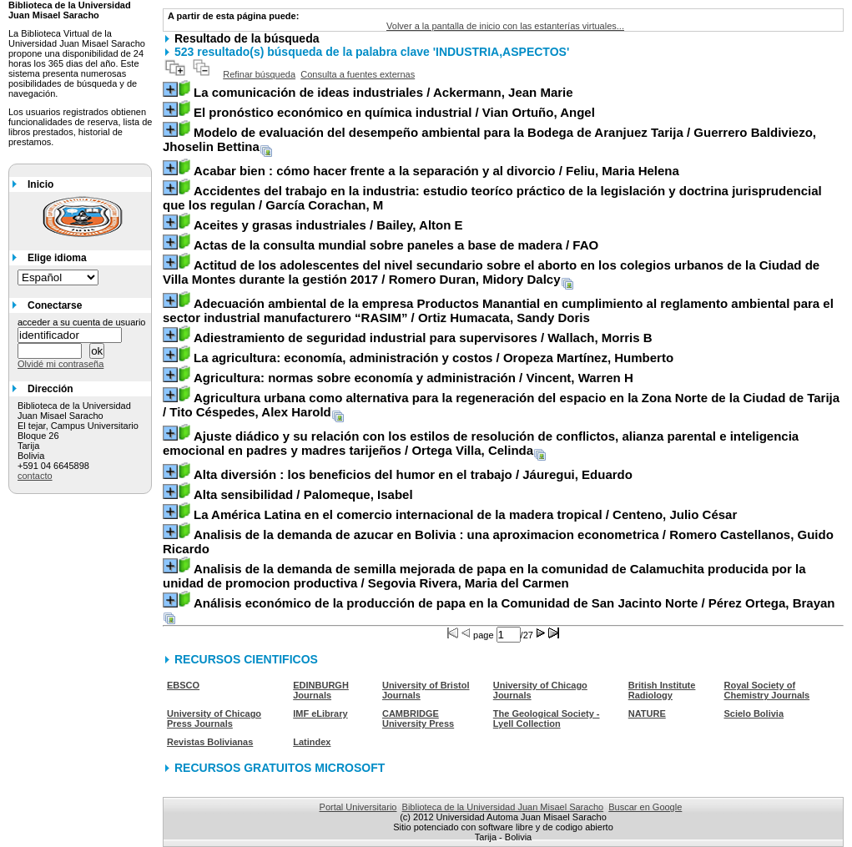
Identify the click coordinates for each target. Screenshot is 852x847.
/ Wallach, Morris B (423, 337)
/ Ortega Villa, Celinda (481, 443)
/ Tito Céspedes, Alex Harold (501, 405)
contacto (35, 476)
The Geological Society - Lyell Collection (546, 718)
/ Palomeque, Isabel (303, 494)
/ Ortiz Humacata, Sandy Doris (498, 310)
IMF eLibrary (320, 713)
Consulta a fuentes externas (357, 74)
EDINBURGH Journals (321, 690)
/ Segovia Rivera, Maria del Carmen (484, 576)
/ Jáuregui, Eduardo (413, 474)
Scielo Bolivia (753, 713)
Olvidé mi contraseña (60, 364)
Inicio (40, 184)
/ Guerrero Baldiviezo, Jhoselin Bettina (489, 139)
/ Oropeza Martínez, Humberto (433, 357)
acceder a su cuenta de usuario (82, 322)
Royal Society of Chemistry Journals (766, 690)
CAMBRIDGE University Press (418, 718)
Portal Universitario (358, 807)
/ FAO (396, 245)
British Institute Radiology (662, 690)
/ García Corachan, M (492, 198)
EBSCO (183, 685)
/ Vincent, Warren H (413, 378)
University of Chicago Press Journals (214, 718)
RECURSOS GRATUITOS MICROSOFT (279, 767)
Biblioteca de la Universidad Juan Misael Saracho (503, 807)
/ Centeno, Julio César (465, 514)
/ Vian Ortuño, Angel (394, 112)
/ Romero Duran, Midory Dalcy (491, 272)
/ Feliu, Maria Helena (436, 171)
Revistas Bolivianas (210, 742)
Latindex (311, 742)
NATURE (647, 713)
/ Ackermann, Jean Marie (383, 92)
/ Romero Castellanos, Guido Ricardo (498, 541)
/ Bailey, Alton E (328, 225)
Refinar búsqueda (259, 74)
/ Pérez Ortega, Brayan (514, 603)
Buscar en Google (645, 807)
